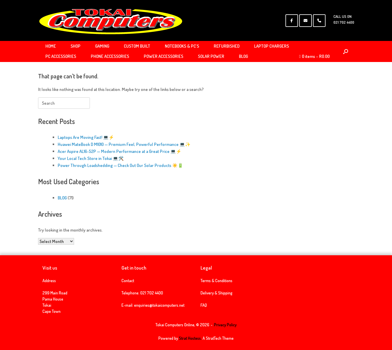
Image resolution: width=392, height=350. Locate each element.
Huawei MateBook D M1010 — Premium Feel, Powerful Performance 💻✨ (124, 144)
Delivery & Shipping (216, 292)
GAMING (102, 46)
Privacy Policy (225, 324)
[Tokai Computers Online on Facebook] (291, 20)
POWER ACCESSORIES (163, 56)
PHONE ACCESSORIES (110, 56)
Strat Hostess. (190, 338)
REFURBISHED (226, 46)
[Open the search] (345, 51)
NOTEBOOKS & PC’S (182, 46)
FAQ (204, 305)
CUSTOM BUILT (137, 46)
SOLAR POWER (211, 56)
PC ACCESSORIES (60, 56)
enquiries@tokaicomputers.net (159, 305)
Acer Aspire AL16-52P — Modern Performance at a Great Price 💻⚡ (120, 151)
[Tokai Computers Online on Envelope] (305, 20)
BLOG (243, 56)
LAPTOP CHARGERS (271, 46)
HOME (50, 46)
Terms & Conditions (216, 280)
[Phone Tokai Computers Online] (319, 20)
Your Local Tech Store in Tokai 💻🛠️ (91, 158)
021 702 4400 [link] (151, 292)
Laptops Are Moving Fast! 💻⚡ (86, 137)
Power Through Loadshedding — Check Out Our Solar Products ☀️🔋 (120, 165)
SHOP (76, 46)
